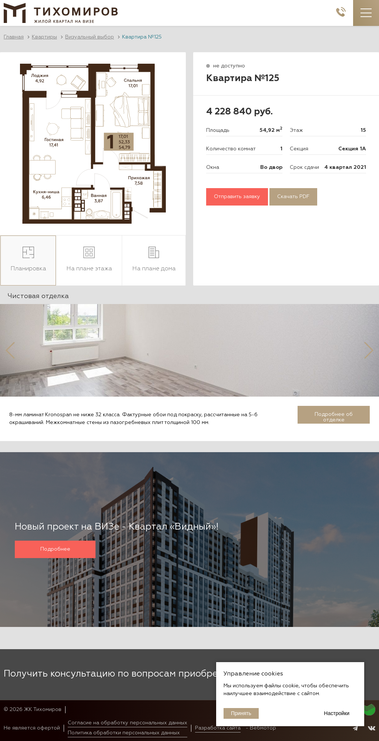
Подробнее (55, 549)
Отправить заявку (237, 196)
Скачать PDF (293, 196)
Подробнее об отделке (334, 417)
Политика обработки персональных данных (124, 732)
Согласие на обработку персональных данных (127, 722)
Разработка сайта (218, 728)
